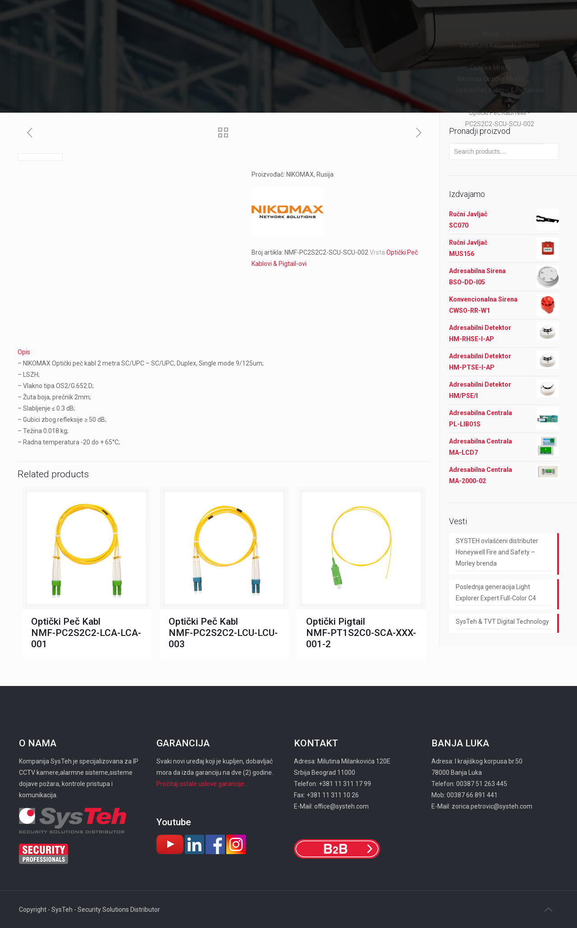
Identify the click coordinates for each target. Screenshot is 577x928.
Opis (24, 352)
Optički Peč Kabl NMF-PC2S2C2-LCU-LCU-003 (223, 632)
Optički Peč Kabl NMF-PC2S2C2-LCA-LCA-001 (86, 632)
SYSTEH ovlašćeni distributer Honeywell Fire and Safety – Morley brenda (497, 552)
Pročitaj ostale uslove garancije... (202, 783)
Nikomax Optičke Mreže (490, 78)
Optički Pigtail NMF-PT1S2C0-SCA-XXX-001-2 (361, 632)
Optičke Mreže (490, 67)
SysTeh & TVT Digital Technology (502, 621)
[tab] (224, 352)
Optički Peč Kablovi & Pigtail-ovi (500, 90)
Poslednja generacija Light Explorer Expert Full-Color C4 (496, 592)
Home (490, 33)
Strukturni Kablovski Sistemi (499, 45)
